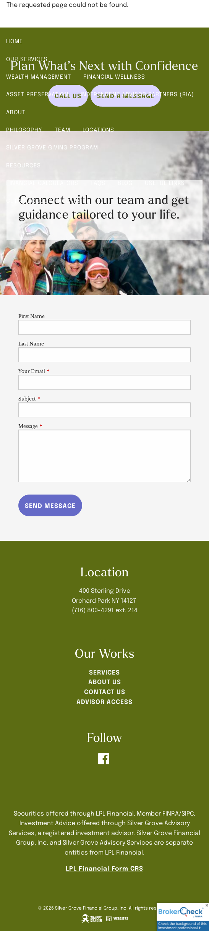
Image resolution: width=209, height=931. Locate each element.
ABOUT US (104, 681)
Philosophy (24, 129)
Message (53, 426)
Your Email (57, 371)
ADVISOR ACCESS (104, 701)
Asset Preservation (37, 94)
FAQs (98, 183)
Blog (125, 183)
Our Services (27, 59)
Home (14, 41)
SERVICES (104, 672)
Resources (23, 165)
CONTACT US (104, 691)
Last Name (31, 344)
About (16, 112)
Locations (98, 129)
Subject (52, 399)
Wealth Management (38, 76)
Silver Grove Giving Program (52, 147)
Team (62, 129)
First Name (31, 316)
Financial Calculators (42, 183)
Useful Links (165, 183)
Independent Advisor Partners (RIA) (137, 94)
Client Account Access (43, 200)
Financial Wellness (114, 76)
